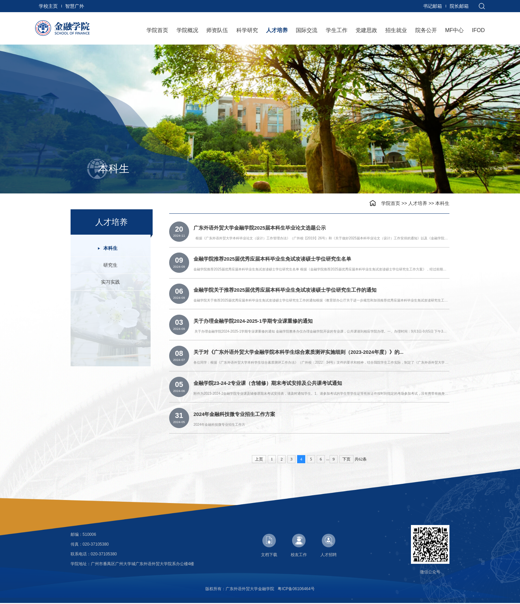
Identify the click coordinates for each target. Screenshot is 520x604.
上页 (259, 460)
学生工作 (336, 30)
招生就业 (396, 30)
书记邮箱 (432, 6)
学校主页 (48, 6)
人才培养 (277, 30)
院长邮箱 (459, 6)
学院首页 (157, 30)
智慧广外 (74, 6)
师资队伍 (217, 30)
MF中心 (454, 30)
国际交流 (306, 30)
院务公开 (426, 30)
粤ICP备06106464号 (296, 589)
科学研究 (247, 30)
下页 (346, 460)
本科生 (442, 203)
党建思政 (366, 30)
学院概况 (187, 30)
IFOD (478, 30)
